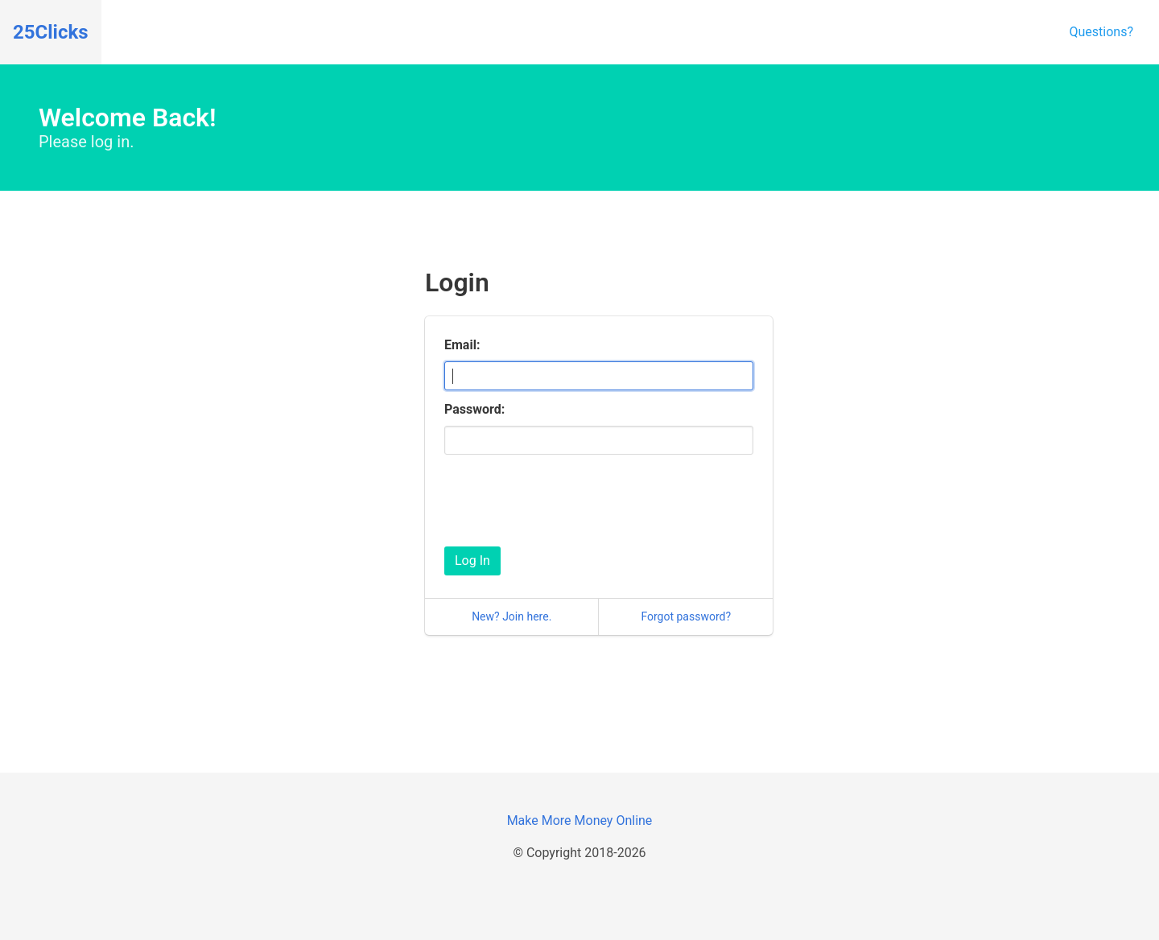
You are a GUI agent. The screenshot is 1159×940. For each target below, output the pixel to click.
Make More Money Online (580, 820)
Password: (474, 409)
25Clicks (51, 32)
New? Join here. (511, 616)
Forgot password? (686, 616)
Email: (462, 344)
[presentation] (566, 495)
